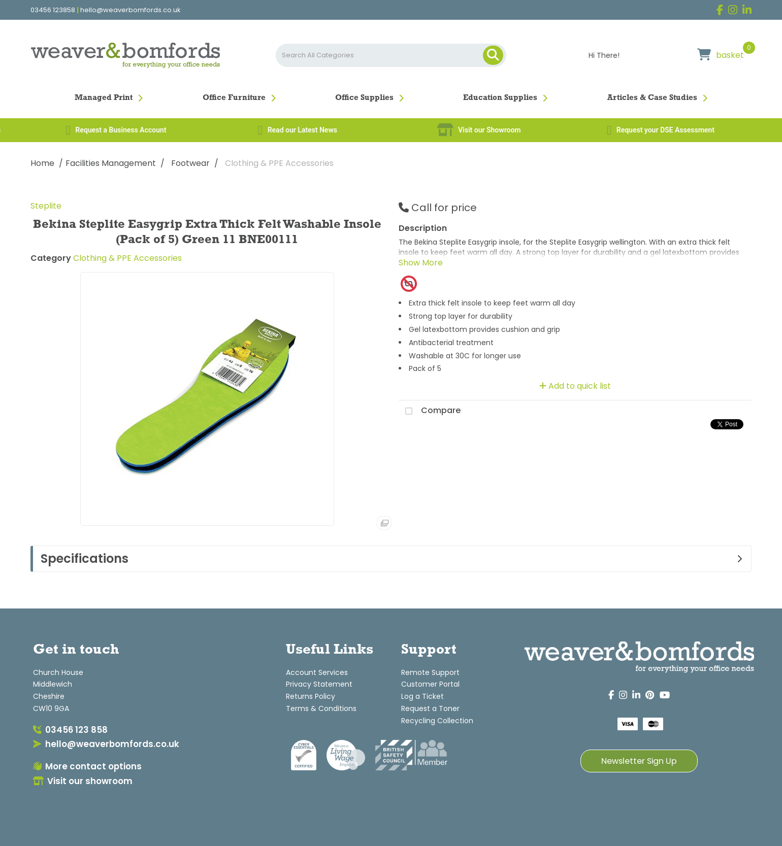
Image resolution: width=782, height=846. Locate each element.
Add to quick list (575, 386)
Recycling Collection (437, 721)
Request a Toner (430, 708)
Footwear (190, 163)
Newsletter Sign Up (639, 761)
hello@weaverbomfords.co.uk (130, 10)
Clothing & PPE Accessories (279, 163)
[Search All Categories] (391, 55)
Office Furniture (234, 98)
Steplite (45, 206)
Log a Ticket (422, 696)
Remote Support (430, 672)
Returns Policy (310, 696)
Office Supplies (364, 98)
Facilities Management (111, 163)
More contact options (87, 766)
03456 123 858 (70, 730)
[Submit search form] (493, 55)
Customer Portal (430, 684)
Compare (430, 411)
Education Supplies (500, 98)
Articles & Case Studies (652, 98)
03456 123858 (52, 10)
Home (42, 163)
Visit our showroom (83, 781)
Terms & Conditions (321, 708)
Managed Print (104, 98)
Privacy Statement (319, 684)
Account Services (317, 672)
